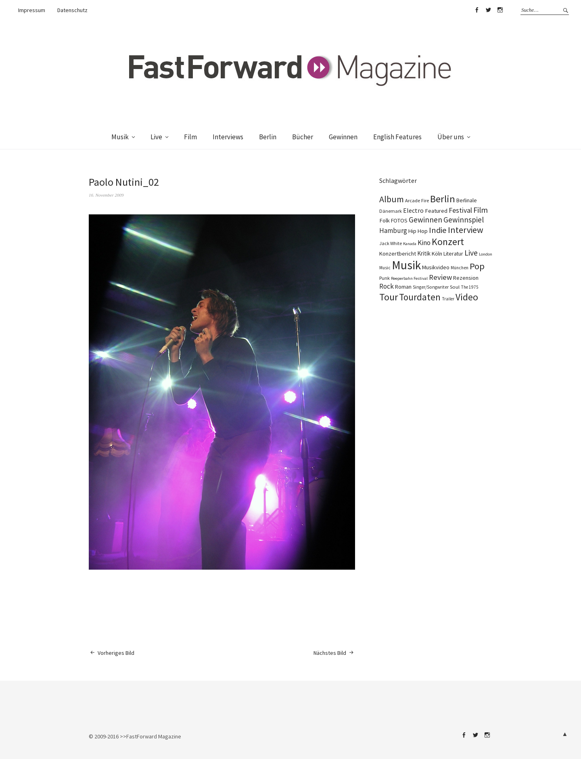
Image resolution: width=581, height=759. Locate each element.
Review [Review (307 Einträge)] (440, 277)
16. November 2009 (106, 195)
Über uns (450, 136)
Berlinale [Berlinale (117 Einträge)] (466, 200)
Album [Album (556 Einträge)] (391, 199)
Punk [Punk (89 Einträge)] (384, 278)
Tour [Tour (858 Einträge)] (388, 297)
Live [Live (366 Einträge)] (471, 253)
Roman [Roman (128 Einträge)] (403, 286)
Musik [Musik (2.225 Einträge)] (406, 265)
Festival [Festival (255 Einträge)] (460, 210)
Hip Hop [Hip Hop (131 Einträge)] (418, 231)
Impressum (31, 10)
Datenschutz (72, 10)
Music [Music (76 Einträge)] (385, 267)
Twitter (488, 10)
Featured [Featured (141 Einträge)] (436, 210)
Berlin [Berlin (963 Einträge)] (442, 199)
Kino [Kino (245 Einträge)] (424, 242)
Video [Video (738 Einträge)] (467, 297)
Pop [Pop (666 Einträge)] (477, 266)
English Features (397, 136)
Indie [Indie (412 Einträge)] (438, 230)
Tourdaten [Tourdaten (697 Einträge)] (420, 297)
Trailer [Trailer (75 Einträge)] (448, 299)
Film (190, 136)
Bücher (302, 136)
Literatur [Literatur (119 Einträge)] (453, 253)
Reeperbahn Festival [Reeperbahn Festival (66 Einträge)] (409, 278)
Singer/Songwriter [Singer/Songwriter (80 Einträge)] (431, 287)
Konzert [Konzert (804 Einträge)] (448, 241)
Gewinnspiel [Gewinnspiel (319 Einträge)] (463, 219)
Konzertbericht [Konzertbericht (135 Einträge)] (397, 253)
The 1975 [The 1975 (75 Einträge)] (470, 287)
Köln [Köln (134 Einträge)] (437, 253)
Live (156, 136)
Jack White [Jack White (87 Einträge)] (390, 243)
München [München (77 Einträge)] (459, 267)
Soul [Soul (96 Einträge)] (455, 287)
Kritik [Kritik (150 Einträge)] (424, 253)
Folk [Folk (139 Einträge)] (384, 220)
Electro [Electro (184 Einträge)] (413, 210)
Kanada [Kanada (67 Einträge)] (409, 243)
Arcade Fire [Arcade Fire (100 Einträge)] (417, 200)
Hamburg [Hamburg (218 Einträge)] (393, 230)
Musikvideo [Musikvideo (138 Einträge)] (435, 267)
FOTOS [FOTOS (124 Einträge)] (399, 220)
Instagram (500, 10)
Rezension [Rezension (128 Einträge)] (466, 277)
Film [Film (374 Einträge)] (480, 210)
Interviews (228, 136)
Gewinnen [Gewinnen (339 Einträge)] (425, 219)
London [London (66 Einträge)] (485, 254)
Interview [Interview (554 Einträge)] (465, 229)
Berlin (267, 136)
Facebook (476, 10)
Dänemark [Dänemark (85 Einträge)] (390, 211)
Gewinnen (343, 136)
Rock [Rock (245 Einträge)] (386, 286)
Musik (120, 136)
